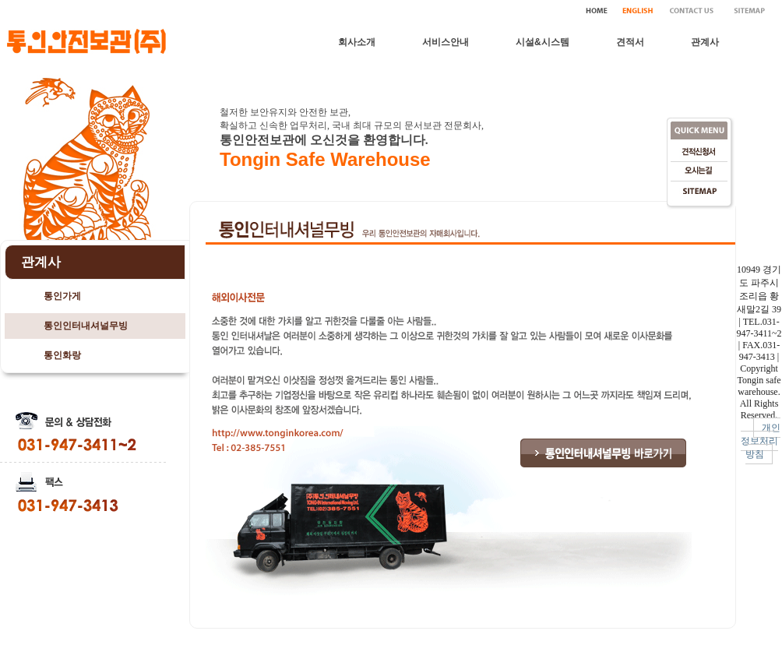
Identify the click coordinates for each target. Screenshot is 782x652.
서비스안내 (445, 42)
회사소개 (356, 42)
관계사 (705, 42)
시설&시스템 (542, 42)
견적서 (630, 42)
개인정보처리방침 (761, 441)
